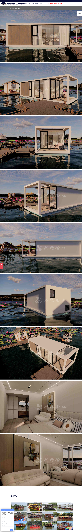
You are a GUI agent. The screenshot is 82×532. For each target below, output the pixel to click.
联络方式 (41, 3)
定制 (33, 3)
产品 (30, 3)
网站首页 (22, 3)
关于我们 (26, 3)
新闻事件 (36, 3)
